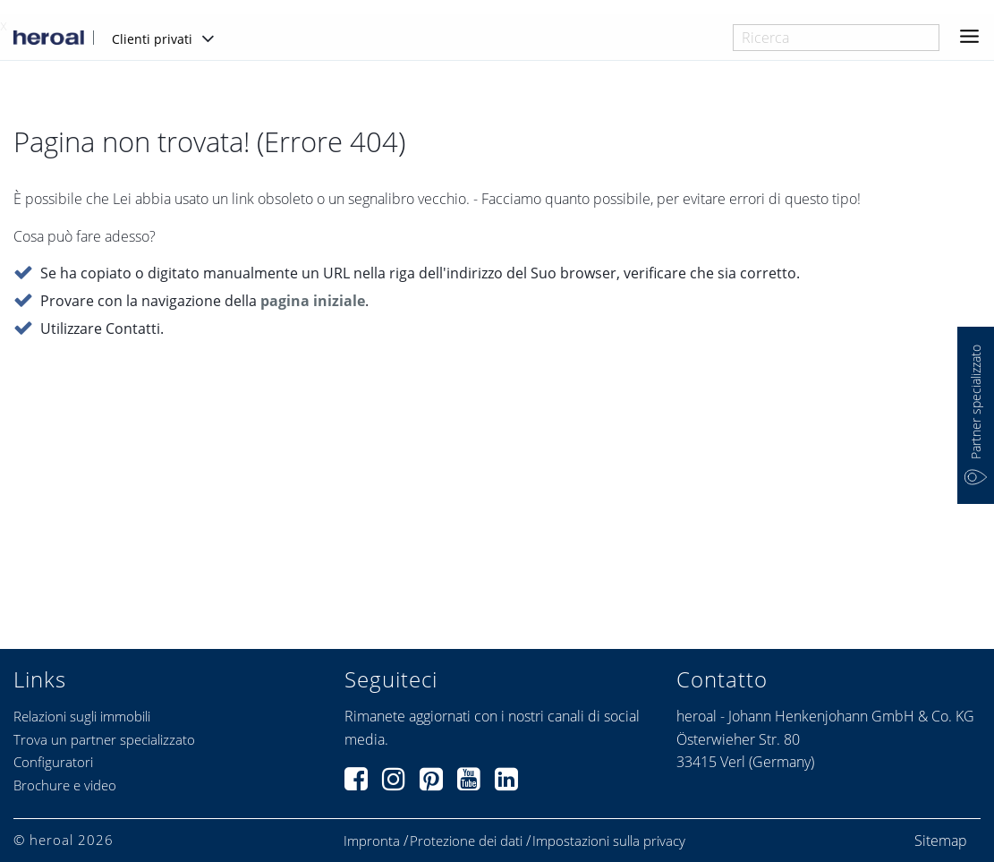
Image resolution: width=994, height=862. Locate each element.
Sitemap (940, 840)
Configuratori (53, 762)
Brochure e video (64, 785)
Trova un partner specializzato (104, 739)
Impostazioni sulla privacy (608, 841)
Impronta (372, 841)
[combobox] (836, 37)
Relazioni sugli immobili (81, 716)
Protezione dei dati (466, 841)
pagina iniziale (312, 302)
